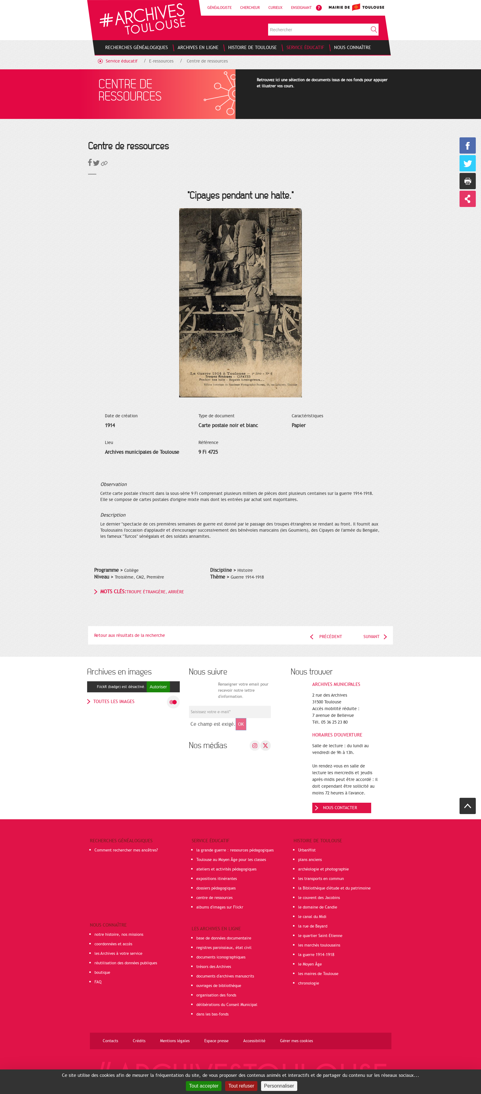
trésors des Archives (213, 966)
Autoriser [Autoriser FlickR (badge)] (158, 686)
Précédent (330, 636)
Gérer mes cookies (296, 1041)
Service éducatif (121, 61)
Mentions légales (175, 1041)
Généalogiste (219, 8)
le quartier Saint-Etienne (320, 935)
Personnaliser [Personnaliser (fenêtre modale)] (279, 1085)
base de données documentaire (223, 938)
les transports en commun (321, 878)
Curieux (275, 8)
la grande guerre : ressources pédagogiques (235, 850)
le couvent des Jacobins (319, 897)
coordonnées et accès (113, 944)
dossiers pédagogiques (216, 888)
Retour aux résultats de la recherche (129, 635)
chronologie (308, 983)
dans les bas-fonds (212, 1014)
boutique (102, 972)
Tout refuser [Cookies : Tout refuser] (241, 1085)
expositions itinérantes (216, 878)
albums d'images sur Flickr (219, 907)
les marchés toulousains (319, 945)
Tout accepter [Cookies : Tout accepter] (203, 1085)
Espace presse (216, 1041)
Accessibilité (254, 1041)
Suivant (371, 636)
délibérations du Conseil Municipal (226, 1004)
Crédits (139, 1041)
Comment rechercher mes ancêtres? (126, 850)
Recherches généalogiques (121, 840)
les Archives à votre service (118, 953)
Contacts (110, 1041)
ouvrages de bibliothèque (218, 985)
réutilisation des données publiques (125, 963)
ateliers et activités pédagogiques (226, 869)
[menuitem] (136, 47)
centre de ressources (214, 897)
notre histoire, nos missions (118, 934)
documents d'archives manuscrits (225, 976)
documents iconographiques (220, 957)
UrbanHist (307, 850)
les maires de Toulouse (318, 973)
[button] (104, 164)
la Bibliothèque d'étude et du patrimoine (334, 888)
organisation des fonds (216, 995)
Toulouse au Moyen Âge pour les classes (231, 859)
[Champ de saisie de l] (230, 712)
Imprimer (468, 181)
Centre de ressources (207, 61)
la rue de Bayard (312, 926)
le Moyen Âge (310, 964)
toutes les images (113, 701)
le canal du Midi (312, 916)
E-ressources (161, 61)
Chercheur (250, 8)
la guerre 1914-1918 (316, 954)
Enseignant (301, 8)
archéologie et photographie (323, 869)
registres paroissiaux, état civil (224, 947)
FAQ (98, 982)
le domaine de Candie (317, 907)
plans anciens (310, 859)
